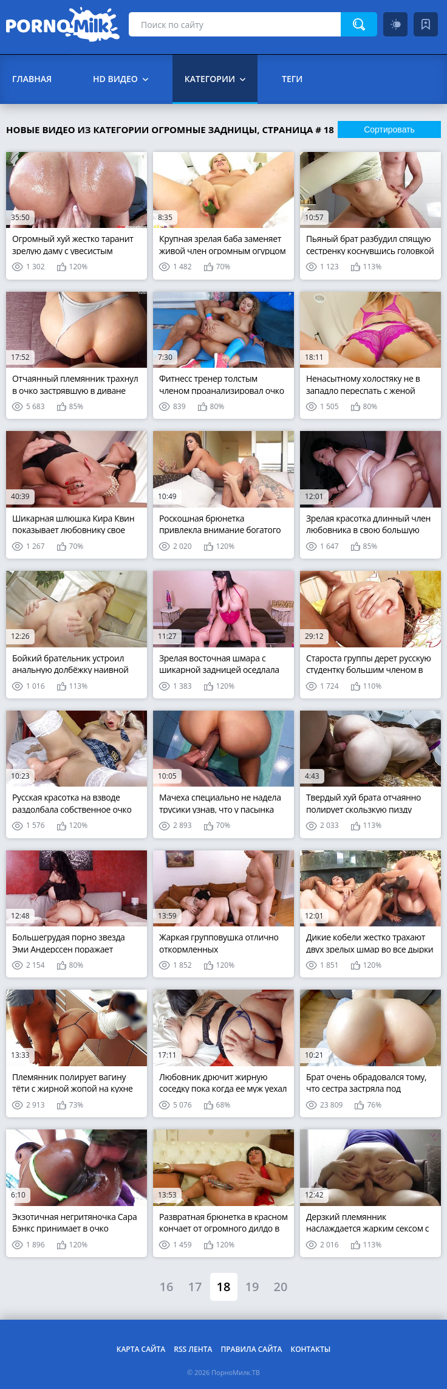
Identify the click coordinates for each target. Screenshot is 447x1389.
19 (252, 1286)
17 (195, 1286)
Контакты (310, 1349)
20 (281, 1286)
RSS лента (193, 1349)
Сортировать (389, 129)
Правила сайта (251, 1349)
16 (167, 1286)
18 (224, 1286)
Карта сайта (141, 1349)
